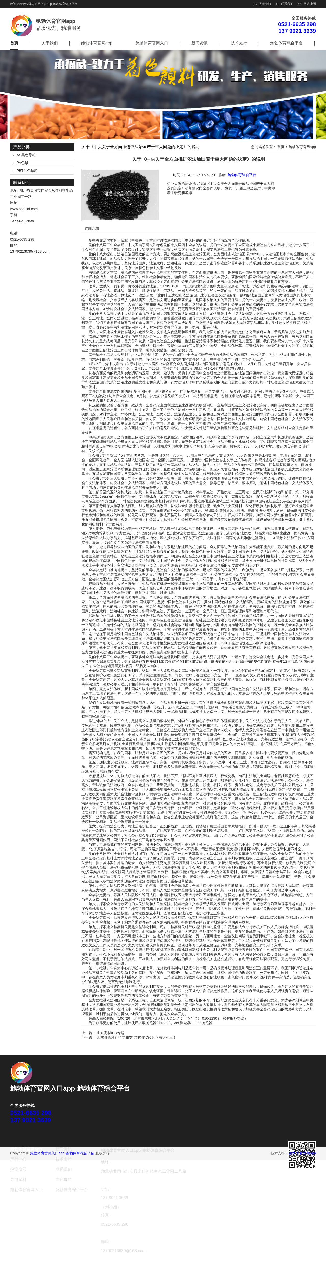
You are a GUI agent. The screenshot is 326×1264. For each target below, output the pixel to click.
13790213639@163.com (29, 251)
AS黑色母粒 (26, 155)
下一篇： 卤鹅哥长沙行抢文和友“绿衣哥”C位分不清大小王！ (129, 1037)
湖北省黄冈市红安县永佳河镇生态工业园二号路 (143, 1171)
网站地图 (310, 4)
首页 (14, 43)
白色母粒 (64, 1179)
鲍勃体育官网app (96, 43)
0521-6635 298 (297, 24)
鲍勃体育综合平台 (286, 43)
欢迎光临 (16, 4)
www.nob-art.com (24, 209)
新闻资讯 (199, 43)
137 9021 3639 (297, 31)
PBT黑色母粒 (27, 171)
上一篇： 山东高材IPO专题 (103, 1033)
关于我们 (50, 43)
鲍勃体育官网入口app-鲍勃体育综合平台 (49, 4)
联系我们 (287, 4)
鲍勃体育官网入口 (151, 43)
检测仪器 (18, 1169)
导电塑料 (18, 1179)
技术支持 (239, 43)
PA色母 (22, 163)
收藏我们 (265, 4)
